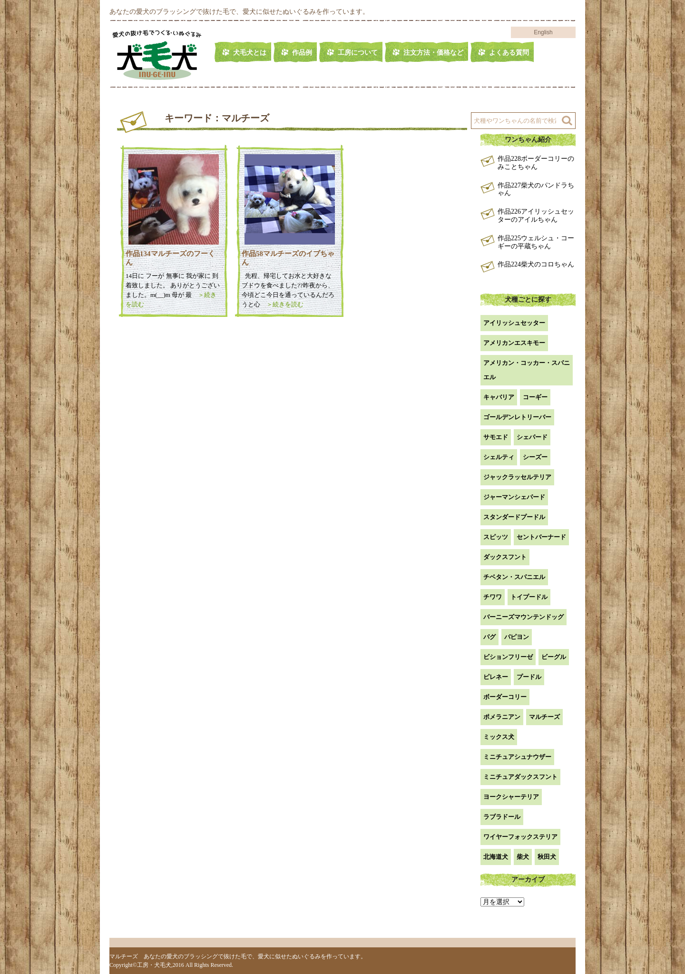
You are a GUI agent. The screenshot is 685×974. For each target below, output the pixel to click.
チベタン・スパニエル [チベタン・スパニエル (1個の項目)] (514, 576)
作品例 (302, 52)
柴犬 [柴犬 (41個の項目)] (523, 856)
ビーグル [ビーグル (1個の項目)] (553, 656)
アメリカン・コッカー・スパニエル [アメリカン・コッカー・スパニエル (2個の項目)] (526, 370)
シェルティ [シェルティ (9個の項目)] (498, 457)
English (543, 32)
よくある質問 (509, 52)
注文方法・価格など (433, 52)
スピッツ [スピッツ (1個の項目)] (495, 537)
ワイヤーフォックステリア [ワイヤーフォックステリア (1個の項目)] (520, 836)
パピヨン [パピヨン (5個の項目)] (516, 636)
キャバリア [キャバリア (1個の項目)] (498, 397)
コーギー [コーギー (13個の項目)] (535, 397)
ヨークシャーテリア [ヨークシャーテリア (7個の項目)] (511, 796)
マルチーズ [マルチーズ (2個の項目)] (544, 716)
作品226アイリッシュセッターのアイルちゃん (536, 215)
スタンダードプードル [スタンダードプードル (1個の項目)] (514, 517)
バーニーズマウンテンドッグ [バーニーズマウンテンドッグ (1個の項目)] (523, 616)
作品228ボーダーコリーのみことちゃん (536, 162)
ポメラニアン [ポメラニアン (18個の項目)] (501, 716)
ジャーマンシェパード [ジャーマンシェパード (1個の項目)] (514, 497)
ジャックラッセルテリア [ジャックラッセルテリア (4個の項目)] (517, 477)
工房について (358, 52)
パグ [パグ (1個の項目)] (489, 636)
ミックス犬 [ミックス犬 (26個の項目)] (498, 736)
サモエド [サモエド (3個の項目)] (495, 437)
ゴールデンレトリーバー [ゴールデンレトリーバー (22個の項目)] (517, 417)
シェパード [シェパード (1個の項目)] (532, 437)
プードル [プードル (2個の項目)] (529, 676)
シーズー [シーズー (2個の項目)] (535, 457)
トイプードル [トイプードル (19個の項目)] (529, 596)
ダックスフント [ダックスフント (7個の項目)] (505, 557)
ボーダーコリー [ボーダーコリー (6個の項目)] (505, 696)
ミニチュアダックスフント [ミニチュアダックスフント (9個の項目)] (520, 776)
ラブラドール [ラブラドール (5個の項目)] (501, 816)
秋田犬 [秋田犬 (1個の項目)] (547, 856)
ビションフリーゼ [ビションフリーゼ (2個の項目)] (508, 656)
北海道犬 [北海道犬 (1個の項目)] (495, 856)
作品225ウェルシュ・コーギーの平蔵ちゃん (536, 242)
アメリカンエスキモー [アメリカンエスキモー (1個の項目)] (514, 342)
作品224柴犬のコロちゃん (536, 264)
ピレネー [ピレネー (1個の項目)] (495, 676)
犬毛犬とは (249, 52)
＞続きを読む (281, 304)
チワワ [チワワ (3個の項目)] (492, 596)
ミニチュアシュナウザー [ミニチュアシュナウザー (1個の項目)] (517, 756)
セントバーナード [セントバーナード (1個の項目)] (541, 537)
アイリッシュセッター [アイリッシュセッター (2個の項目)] (514, 322)
